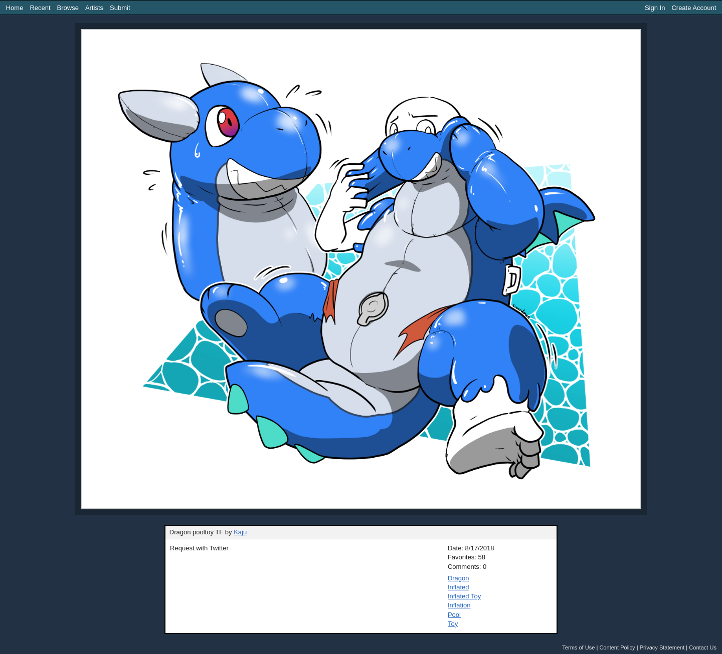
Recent (40, 8)
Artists (94, 8)
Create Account (693, 8)
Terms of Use (578, 647)
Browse (68, 8)
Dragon (458, 578)
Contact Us (702, 647)
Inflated (458, 587)
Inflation (459, 605)
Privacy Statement (662, 647)
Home (15, 8)
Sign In (655, 8)
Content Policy (617, 647)
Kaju (240, 532)
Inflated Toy (464, 596)
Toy (453, 623)
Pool (454, 614)
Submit (120, 8)
